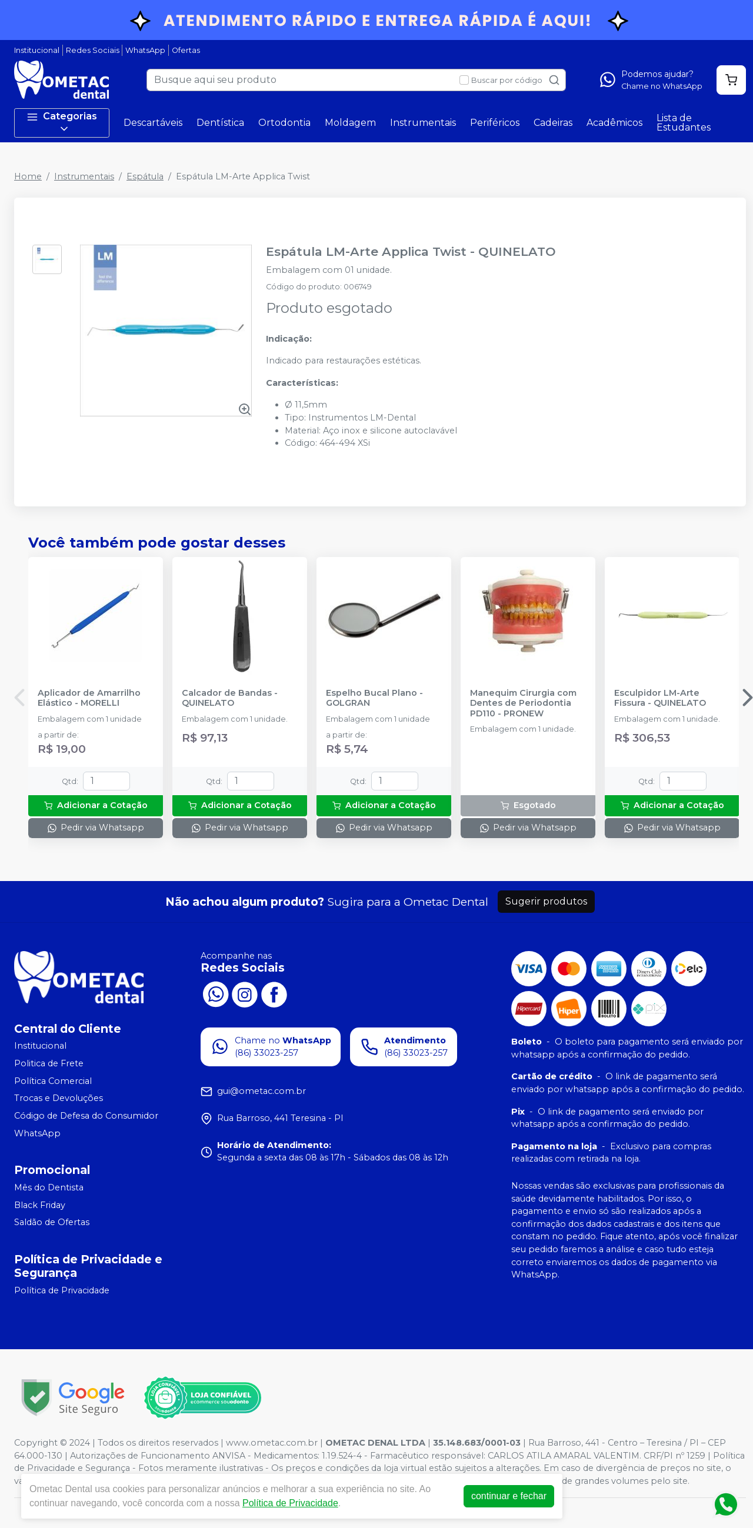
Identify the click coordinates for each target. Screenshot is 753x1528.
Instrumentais (423, 122)
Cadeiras (553, 122)
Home (28, 176)
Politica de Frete (49, 1063)
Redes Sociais (92, 50)
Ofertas (186, 50)
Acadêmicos (614, 122)
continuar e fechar (509, 1496)
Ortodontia (284, 122)
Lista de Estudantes (684, 122)
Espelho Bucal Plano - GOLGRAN (374, 698)
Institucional (36, 50)
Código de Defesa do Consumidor (86, 1115)
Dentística (220, 122)
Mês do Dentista (49, 1187)
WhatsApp (145, 50)
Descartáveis (153, 122)
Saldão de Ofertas (51, 1222)
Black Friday (39, 1205)
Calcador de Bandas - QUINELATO (230, 698)
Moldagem (350, 122)
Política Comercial (53, 1081)
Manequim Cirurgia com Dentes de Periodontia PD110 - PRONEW (523, 703)
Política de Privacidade (61, 1290)
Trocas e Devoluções (58, 1098)
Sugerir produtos (546, 901)
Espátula (145, 176)
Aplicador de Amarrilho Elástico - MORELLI (89, 698)
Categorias (61, 123)
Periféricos (494, 122)
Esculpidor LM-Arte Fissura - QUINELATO (660, 698)
